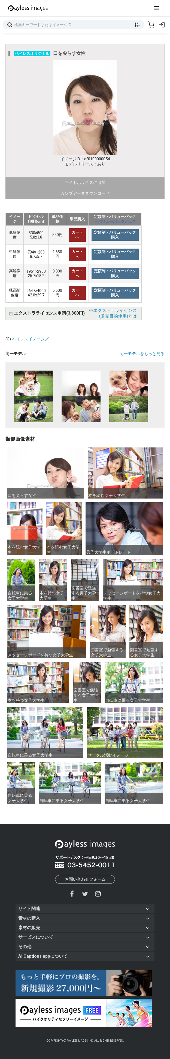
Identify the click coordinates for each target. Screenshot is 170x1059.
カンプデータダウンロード (85, 193)
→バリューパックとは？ (115, 221)
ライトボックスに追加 (85, 182)
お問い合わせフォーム (85, 879)
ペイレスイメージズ (30, 339)
